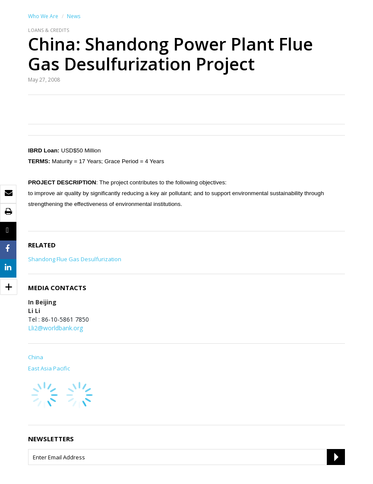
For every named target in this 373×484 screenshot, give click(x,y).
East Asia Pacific (49, 368)
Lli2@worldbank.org (55, 328)
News (73, 16)
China (35, 357)
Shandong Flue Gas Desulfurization (74, 259)
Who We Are (43, 16)
